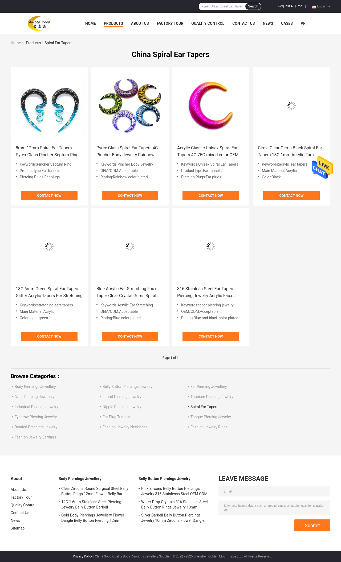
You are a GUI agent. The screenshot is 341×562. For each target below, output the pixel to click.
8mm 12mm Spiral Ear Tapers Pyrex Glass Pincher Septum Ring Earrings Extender (47, 151)
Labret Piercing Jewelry (122, 397)
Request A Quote (290, 6)
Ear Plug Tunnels (116, 417)
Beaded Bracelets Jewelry (36, 427)
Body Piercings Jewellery (35, 386)
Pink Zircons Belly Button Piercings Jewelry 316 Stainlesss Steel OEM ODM (174, 491)
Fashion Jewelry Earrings (35, 437)
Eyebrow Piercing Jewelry (36, 417)
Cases (287, 23)
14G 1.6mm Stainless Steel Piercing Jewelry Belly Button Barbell (91, 504)
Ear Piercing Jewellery (208, 386)
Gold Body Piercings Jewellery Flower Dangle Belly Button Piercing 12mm (92, 518)
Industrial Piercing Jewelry (36, 407)
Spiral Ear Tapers (204, 407)
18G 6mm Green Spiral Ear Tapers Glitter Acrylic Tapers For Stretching (49, 292)
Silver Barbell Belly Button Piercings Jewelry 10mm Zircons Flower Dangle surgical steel (172, 518)
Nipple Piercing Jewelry (122, 407)
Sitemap (18, 528)
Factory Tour (170, 23)
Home (90, 23)
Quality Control (207, 23)
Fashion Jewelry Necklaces (125, 427)
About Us (140, 23)
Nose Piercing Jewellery (34, 397)
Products (113, 23)
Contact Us (243, 23)
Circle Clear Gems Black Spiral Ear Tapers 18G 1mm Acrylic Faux (290, 151)
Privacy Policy (83, 556)
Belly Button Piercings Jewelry (127, 386)
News (268, 23)
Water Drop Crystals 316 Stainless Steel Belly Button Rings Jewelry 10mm (174, 504)
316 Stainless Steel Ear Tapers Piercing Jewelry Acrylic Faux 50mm (205, 292)
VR (303, 23)
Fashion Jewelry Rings (209, 427)
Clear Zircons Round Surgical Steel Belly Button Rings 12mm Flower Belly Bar (94, 491)
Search (253, 6)
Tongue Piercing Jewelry (210, 417)
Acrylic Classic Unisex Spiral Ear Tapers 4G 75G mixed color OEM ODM (207, 151)
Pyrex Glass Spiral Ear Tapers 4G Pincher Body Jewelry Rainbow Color (127, 151)
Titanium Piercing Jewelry (211, 397)
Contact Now (49, 196)
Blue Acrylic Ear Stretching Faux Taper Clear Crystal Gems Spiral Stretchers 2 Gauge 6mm (126, 292)
